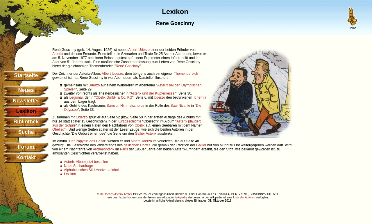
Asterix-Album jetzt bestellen (86, 162)
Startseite (26, 75)
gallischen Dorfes (137, 145)
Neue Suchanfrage (78, 166)
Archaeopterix (103, 149)
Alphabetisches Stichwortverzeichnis (92, 170)
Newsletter (26, 101)
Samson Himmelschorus (125, 106)
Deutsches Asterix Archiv (116, 194)
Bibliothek (26, 122)
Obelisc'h (59, 129)
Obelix (139, 125)
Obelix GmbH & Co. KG (114, 97)
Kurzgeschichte (129, 121)
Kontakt (26, 157)
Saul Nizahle (180, 106)
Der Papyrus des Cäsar (87, 141)
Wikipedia (180, 197)
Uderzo (94, 85)
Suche (26, 132)
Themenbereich (186, 74)
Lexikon (70, 174)
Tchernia (199, 97)
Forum (26, 147)
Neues (26, 90)
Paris (124, 149)
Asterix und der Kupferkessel (152, 93)
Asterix (57, 54)
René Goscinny (128, 66)
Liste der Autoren (244, 197)
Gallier (140, 133)
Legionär (76, 97)
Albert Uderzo (139, 50)
